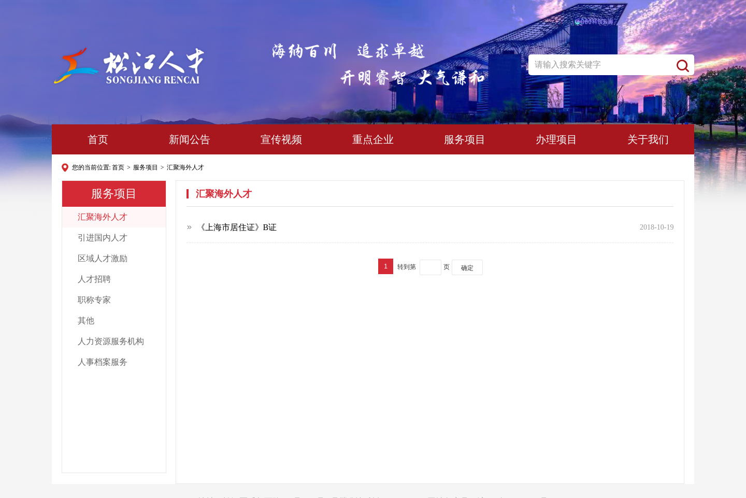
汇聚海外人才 (185, 167)
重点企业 (373, 139)
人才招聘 (91, 279)
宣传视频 (281, 139)
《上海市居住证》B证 (237, 227)
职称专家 (91, 299)
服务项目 (464, 139)
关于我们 (648, 139)
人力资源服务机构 (107, 341)
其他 (82, 320)
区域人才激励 (99, 258)
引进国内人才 (99, 237)
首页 (98, 139)
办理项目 (556, 139)
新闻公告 (189, 139)
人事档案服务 (99, 362)
